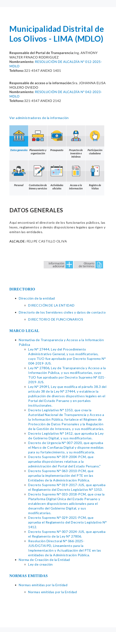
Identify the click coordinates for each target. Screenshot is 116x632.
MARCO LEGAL (24, 331)
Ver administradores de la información (39, 118)
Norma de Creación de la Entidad (44, 560)
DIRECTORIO (22, 289)
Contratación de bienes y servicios (37, 175)
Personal (18, 173)
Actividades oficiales (56, 175)
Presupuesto (56, 138)
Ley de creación (40, 564)
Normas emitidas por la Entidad (43, 585)
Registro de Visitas (94, 175)
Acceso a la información (75, 175)
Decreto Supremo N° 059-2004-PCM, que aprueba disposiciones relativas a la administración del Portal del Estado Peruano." (64, 461)
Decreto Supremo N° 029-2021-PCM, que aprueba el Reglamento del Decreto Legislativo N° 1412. (67, 522)
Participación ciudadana (94, 140)
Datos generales (18, 138)
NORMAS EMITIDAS (28, 576)
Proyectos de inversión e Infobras (75, 141)
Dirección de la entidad (37, 298)
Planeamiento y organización (37, 140)
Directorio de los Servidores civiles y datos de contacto (62, 312)
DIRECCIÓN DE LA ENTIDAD (51, 305)
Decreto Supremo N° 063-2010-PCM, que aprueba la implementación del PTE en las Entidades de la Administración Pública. (60, 475)
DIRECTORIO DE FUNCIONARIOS (55, 319)
